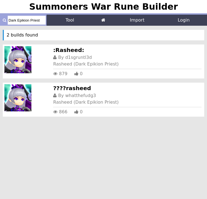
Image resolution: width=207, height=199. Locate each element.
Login (184, 20)
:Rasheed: (68, 50)
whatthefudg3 (80, 95)
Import (137, 20)
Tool (70, 20)
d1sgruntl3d (78, 57)
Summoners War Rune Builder (103, 6)
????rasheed (72, 88)
